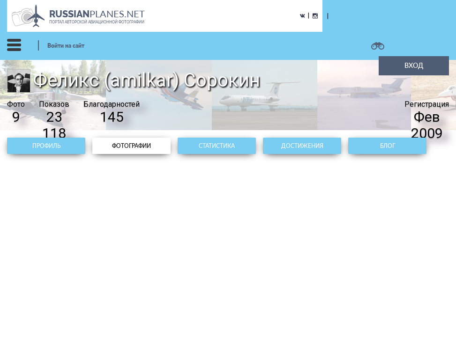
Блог (387, 145)
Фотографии (131, 145)
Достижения (302, 145)
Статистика (217, 145)
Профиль (46, 145)
